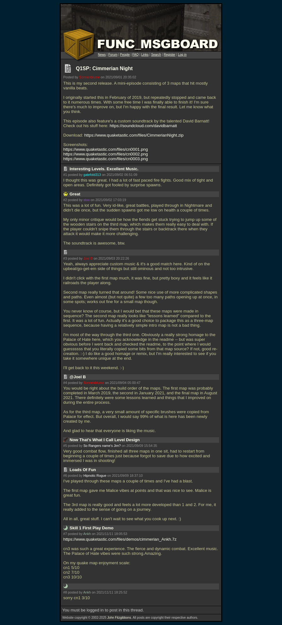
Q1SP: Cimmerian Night (104, 68)
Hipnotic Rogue (94, 475)
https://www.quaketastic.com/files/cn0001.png (105, 149)
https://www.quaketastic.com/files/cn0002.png (105, 154)
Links (145, 54)
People (125, 54)
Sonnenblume (89, 77)
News (102, 54)
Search (156, 54)
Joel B (88, 258)
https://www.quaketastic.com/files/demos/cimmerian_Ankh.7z (120, 539)
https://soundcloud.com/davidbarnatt (143, 125)
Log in (182, 54)
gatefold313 (92, 175)
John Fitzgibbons (119, 617)
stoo (86, 200)
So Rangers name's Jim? (102, 446)
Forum (112, 54)
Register (169, 54)
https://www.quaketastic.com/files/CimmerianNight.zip (134, 135)
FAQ (136, 54)
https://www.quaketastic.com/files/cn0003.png (105, 158)
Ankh (87, 534)
